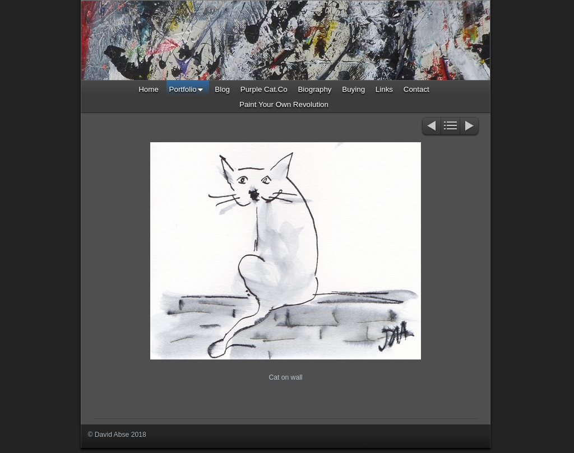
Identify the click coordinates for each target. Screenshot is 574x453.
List (450, 127)
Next (470, 127)
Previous (431, 127)
